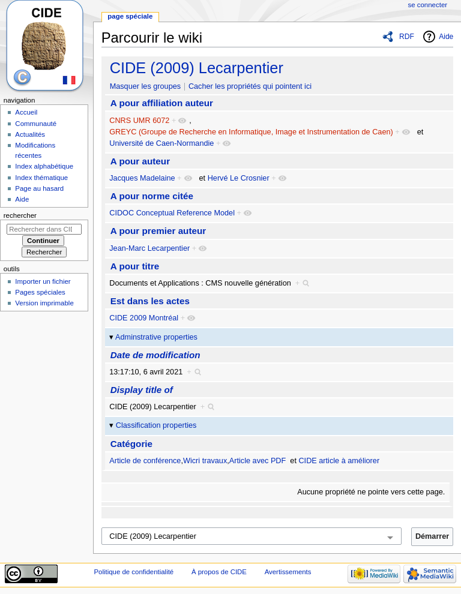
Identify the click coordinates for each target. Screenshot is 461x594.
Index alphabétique (44, 166)
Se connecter (428, 4)
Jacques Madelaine (142, 178)
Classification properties (156, 425)
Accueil (26, 112)
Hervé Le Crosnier (239, 178)
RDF (406, 36)
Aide (446, 36)
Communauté (35, 123)
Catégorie (131, 444)
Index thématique (41, 177)
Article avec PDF (257, 461)
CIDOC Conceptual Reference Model (172, 213)
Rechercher (20, 215)
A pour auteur (140, 161)
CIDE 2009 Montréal (143, 318)
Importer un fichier (42, 281)
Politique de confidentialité (133, 571)
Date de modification (155, 355)
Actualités (30, 134)
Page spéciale (129, 16)
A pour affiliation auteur (161, 103)
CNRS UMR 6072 (139, 120)
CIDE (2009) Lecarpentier (196, 67)
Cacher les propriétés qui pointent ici (250, 86)
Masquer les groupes (145, 86)
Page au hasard (39, 188)
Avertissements (288, 571)
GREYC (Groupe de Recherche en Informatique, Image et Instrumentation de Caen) (251, 132)
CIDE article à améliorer (338, 461)
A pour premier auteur (158, 231)
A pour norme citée (151, 196)
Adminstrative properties (156, 337)
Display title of (141, 390)
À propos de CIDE (219, 571)
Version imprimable (44, 303)
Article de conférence (145, 461)
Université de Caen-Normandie (161, 143)
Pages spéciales (40, 292)
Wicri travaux (205, 461)
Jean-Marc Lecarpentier (149, 248)
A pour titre (135, 266)
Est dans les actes (150, 301)
